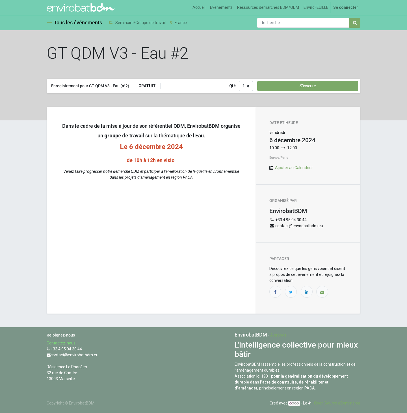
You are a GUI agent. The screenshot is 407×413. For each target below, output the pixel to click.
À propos (278, 335)
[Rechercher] (354, 23)
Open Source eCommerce (337, 403)
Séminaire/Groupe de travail (137, 22)
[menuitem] (199, 7)
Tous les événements (74, 22)
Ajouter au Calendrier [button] (294, 167)
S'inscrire (308, 86)
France (178, 22)
